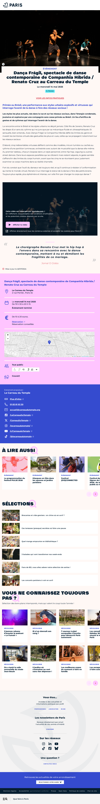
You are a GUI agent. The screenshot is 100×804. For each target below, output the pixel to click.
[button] (49, 342)
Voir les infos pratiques (50, 98)
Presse (53, 791)
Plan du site (92, 791)
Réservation (17, 322)
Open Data (63, 791)
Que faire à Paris (21, 799)
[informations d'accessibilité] (25, 369)
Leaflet (74, 356)
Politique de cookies (77, 791)
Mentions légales (9, 791)
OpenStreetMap (85, 356)
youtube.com (37, 211)
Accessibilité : (34, 791)
